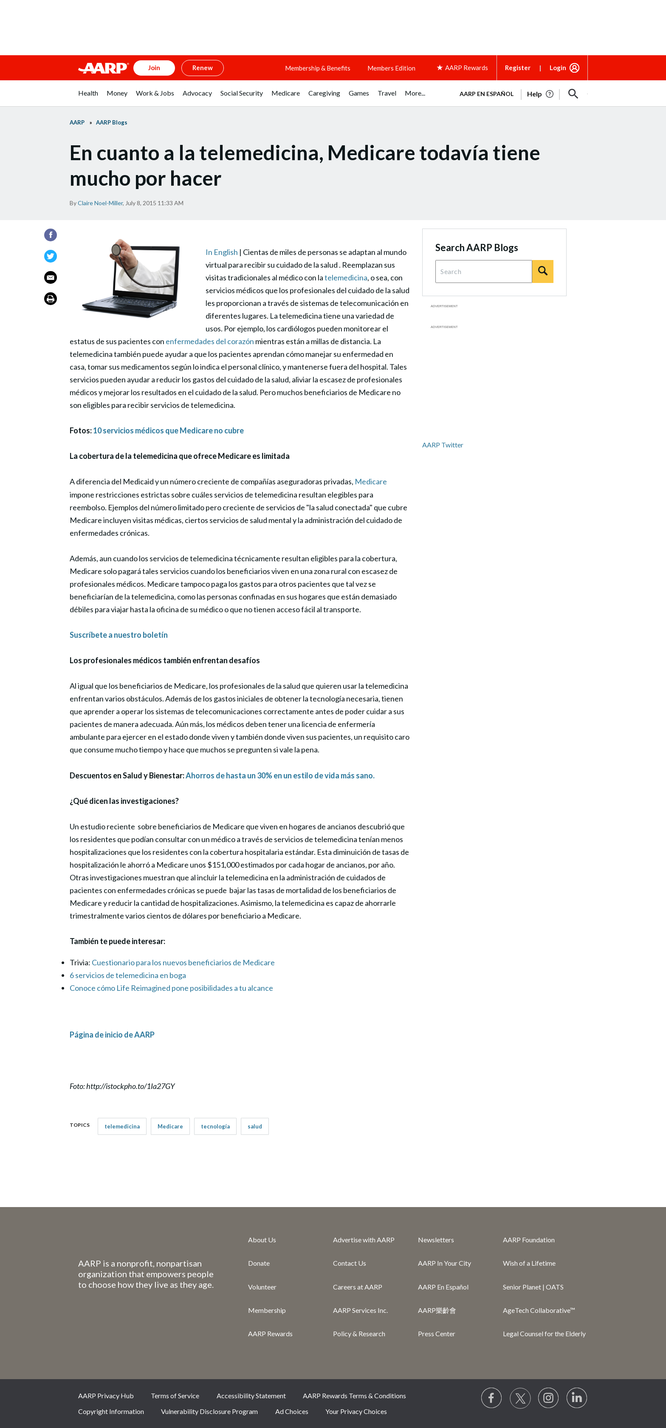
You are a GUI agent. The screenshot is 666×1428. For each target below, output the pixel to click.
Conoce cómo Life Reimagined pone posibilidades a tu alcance (171, 988)
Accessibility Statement (251, 1395)
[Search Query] (483, 271)
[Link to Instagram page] (548, 1398)
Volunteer (262, 1287)
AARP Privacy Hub (106, 1395)
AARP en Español (487, 93)
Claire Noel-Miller (100, 202)
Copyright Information (111, 1411)
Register (518, 67)
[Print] (50, 298)
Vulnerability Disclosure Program (209, 1411)
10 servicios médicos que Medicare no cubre (168, 430)
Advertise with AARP (364, 1240)
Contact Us (349, 1263)
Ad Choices (291, 1411)
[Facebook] (50, 235)
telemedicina (346, 277)
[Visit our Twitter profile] (520, 1398)
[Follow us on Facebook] (491, 1398)
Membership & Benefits (317, 68)
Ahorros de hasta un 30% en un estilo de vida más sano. (280, 775)
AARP (77, 122)
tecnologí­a (215, 1126)
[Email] (50, 277)
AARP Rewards (270, 1333)
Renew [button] (202, 67)
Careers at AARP (357, 1287)
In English (222, 252)
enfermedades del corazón (210, 341)
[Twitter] (50, 256)
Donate (259, 1263)
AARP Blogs (111, 122)
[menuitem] (88, 97)
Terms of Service (175, 1395)
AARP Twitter (442, 445)
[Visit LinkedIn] (577, 1398)
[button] (573, 93)
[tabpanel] (520, 93)
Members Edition (391, 68)
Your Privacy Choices (356, 1411)
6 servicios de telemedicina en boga (128, 975)
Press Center (436, 1333)
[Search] (542, 271)
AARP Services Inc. (360, 1310)
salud (255, 1126)
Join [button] (154, 67)
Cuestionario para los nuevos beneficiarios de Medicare (183, 962)
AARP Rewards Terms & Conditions (354, 1395)
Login (558, 67)
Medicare (371, 481)
